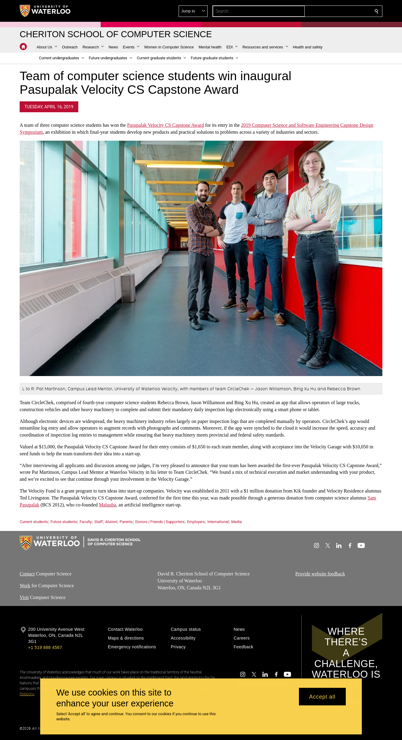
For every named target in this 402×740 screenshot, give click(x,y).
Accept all (322, 696)
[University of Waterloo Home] (45, 11)
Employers (196, 521)
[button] (333, 11)
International (218, 521)
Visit (24, 597)
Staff (98, 521)
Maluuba (107, 504)
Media (236, 521)
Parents (126, 521)
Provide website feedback (320, 573)
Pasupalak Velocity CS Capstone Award (165, 125)
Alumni (111, 521)
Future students (63, 521)
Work (25, 585)
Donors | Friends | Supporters (160, 521)
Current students (34, 521)
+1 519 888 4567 (45, 647)
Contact (27, 573)
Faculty (85, 521)
